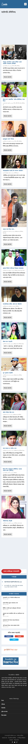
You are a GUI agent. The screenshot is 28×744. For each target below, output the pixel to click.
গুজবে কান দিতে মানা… (9, 229)
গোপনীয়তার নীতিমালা (21, 738)
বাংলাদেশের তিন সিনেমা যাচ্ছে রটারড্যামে (11, 620)
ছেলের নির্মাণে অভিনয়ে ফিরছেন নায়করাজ (13, 268)
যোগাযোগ (11, 740)
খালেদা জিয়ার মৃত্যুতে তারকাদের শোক (10, 603)
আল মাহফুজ (6, 173)
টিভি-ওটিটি (14, 65)
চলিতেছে (3, 704)
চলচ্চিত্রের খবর (17, 231)
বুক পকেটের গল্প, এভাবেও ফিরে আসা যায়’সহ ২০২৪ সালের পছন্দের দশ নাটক (13, 586)
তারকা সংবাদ (20, 270)
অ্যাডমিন (5, 65)
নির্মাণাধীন (4, 233)
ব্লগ (3, 104)
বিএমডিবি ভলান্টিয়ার (12, 738)
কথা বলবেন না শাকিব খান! (10, 448)
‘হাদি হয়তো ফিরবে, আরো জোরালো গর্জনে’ (11, 625)
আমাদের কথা (4, 738)
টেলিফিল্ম (18, 65)
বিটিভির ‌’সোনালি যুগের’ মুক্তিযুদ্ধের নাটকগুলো (12, 608)
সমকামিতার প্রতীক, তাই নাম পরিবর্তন (12, 304)
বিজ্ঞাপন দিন (16, 740)
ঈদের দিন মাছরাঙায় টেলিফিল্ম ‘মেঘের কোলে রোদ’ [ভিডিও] (12, 469)
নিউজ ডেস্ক (6, 141)
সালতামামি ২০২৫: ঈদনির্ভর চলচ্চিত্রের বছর (11, 597)
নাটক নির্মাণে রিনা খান (8, 412)
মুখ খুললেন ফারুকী (8, 373)
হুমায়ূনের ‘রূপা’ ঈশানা (8, 139)
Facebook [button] (8, 636)
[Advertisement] (14, 28)
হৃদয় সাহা (5, 103)
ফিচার (23, 270)
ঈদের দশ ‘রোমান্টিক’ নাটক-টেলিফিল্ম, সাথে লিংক (14, 100)
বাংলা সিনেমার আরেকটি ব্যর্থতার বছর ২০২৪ (13, 582)
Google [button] (19, 636)
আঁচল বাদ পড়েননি (7, 341)
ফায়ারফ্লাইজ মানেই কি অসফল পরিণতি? (13, 170)
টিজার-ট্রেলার (3, 715)
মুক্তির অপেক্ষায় (4, 711)
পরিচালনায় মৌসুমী (7, 521)
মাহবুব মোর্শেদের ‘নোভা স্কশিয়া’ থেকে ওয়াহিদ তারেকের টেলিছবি (12, 62)
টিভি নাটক (19, 103)
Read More (7, 77)
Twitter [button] (14, 639)
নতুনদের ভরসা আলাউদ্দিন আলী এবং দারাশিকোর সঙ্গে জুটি (13, 614)
